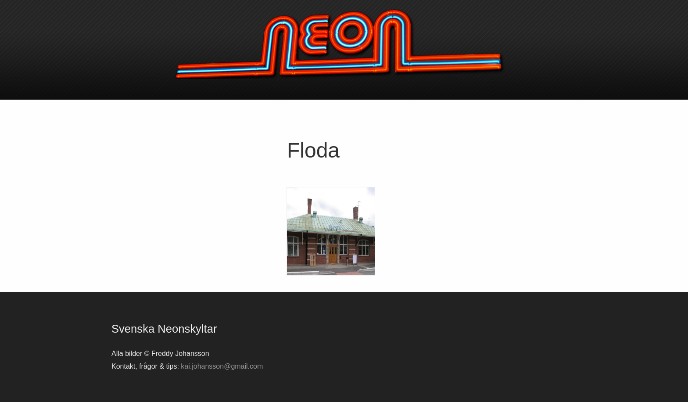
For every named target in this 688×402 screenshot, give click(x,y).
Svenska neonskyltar (344, 44)
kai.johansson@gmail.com (222, 366)
